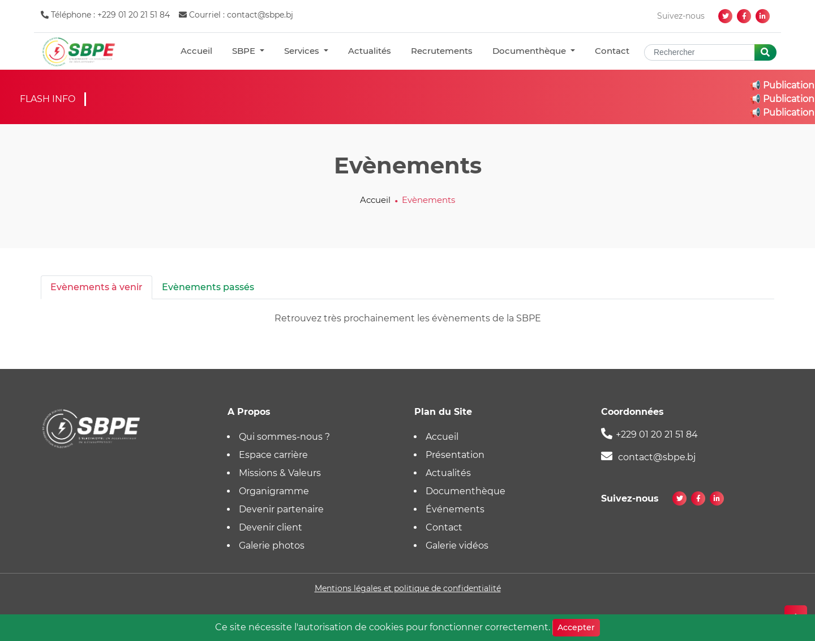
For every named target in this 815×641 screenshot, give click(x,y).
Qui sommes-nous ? (284, 436)
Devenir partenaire (281, 509)
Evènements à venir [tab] (96, 287)
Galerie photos (271, 545)
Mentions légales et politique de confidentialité (408, 588)
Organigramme (274, 491)
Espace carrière (273, 454)
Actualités (369, 50)
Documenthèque (530, 50)
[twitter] (725, 16)
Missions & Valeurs (280, 473)
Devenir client (270, 527)
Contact (612, 50)
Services (302, 50)
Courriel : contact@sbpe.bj (236, 15)
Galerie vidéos (457, 545)
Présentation (455, 454)
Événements (455, 509)
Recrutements (442, 50)
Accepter (576, 627)
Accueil (196, 50)
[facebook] (744, 16)
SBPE (245, 50)
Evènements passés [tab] (208, 287)
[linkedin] (763, 16)
